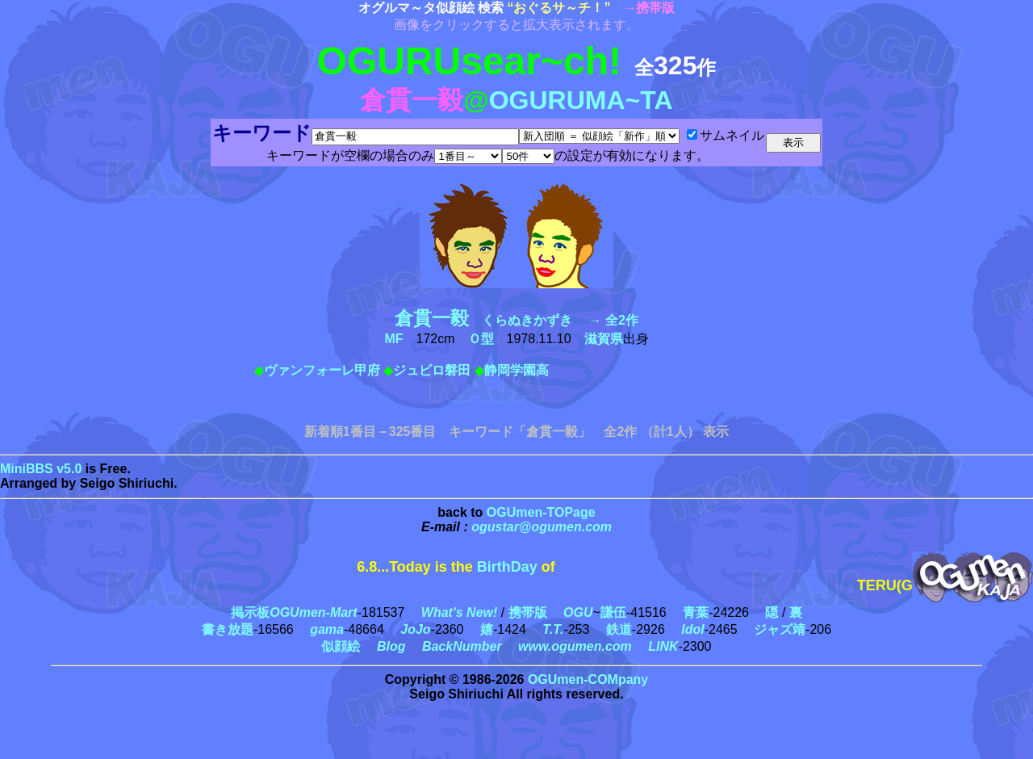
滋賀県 (603, 339)
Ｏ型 (481, 339)
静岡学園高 (516, 370)
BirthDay (507, 567)
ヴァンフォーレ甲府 (322, 370)
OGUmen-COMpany (588, 679)
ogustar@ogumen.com (541, 527)
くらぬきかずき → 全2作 (516, 320)
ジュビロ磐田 (431, 370)
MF (393, 339)
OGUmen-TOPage (541, 512)
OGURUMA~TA (581, 100)
